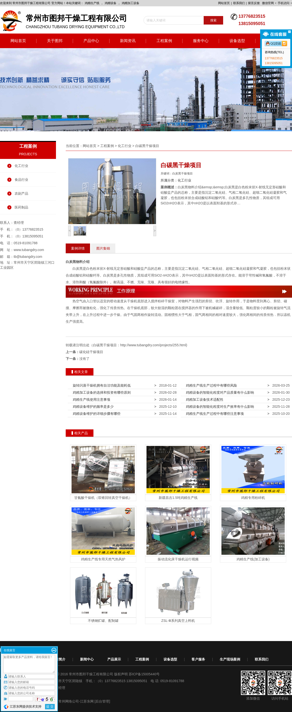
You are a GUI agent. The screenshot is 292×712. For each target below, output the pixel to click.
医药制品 (21, 207)
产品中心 (91, 41)
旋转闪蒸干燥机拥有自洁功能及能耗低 (101, 385)
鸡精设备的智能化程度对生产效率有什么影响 (219, 406)
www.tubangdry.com (29, 250)
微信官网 (268, 3)
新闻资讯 (128, 41)
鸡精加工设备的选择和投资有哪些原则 (101, 392)
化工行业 (21, 166)
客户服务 (198, 659)
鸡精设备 (110, 3)
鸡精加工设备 (130, 3)
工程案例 (164, 41)
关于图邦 (55, 41)
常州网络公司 (68, 701)
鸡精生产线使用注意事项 (90, 399)
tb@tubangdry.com (28, 257)
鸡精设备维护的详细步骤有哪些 (95, 414)
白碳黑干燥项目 (147, 146)
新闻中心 (87, 659)
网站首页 (224, 3)
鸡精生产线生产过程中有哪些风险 (210, 385)
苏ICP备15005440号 (144, 674)
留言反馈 (254, 3)
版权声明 (121, 674)
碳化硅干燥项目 (91, 352)
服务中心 (201, 41)
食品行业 (21, 180)
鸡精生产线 (92, 3)
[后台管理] (102, 701)
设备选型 (237, 41)
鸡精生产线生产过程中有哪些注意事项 (214, 414)
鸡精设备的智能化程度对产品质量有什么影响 (219, 392)
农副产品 (21, 193)
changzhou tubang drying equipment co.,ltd (65, 21)
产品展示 (114, 659)
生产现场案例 (230, 659)
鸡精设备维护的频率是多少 (92, 406)
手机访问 (283, 3)
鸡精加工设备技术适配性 (203, 399)
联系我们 (239, 3)
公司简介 (58, 659)
